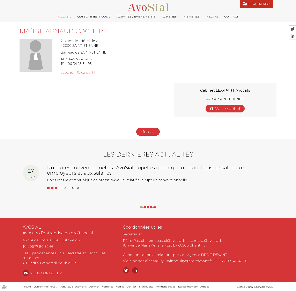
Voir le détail (227, 108)
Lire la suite (69, 188)
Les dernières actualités (148, 154)
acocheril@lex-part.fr (79, 73)
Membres (191, 16)
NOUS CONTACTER (46, 273)
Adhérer (169, 16)
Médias (212, 16)
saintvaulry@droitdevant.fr (189, 261)
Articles (204, 286)
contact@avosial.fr (207, 241)
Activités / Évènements (136, 16)
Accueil (64, 16)
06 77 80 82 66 (41, 247)
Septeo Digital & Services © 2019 (255, 286)
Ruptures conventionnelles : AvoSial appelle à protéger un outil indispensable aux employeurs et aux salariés (146, 170)
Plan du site (146, 286)
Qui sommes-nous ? (93, 16)
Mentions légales (165, 286)
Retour (148, 131)
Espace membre (259, 4)
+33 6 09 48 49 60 (233, 261)
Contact (231, 16)
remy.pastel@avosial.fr (166, 241)
